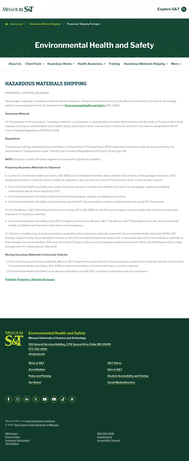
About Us (14, 64)
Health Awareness (92, 63)
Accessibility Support (108, 440)
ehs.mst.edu (16, 24)
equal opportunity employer (40, 421)
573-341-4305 (37, 349)
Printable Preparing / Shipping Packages (30, 279)
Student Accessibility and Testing (127, 375)
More (174, 64)
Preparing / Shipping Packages (83, 24)
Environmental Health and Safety (85, 105)
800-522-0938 (105, 433)
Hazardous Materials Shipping (146, 63)
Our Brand (34, 382)
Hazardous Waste (61, 63)
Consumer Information (17, 440)
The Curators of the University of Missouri (36, 425)
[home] (18, 9)
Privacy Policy (12, 437)
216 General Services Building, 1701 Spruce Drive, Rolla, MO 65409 (69, 344)
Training (114, 64)
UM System (11, 433)
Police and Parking (39, 375)
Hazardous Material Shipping (45, 24)
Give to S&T (114, 369)
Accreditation (36, 369)
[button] (183, 9)
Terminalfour (12, 443)
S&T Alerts (114, 363)
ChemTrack (35, 63)
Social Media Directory (121, 382)
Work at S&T (36, 363)
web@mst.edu (104, 437)
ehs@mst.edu (36, 353)
